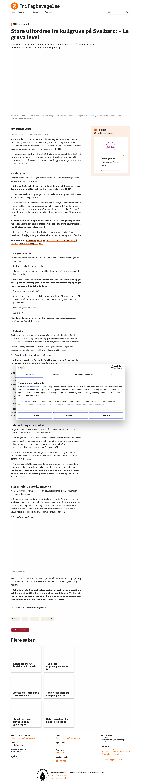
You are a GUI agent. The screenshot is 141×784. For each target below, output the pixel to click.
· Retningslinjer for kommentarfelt (115, 751)
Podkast (48, 12)
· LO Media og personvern (111, 759)
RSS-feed (59, 745)
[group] (111, 155)
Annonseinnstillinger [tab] (84, 374)
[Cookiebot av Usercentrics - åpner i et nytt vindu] (112, 367)
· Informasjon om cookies (111, 757)
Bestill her (60, 752)
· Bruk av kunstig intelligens (112, 754)
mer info (27, 401)
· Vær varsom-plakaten (60, 778)
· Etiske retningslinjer (110, 749)
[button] (123, 155)
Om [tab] (111, 374)
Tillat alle (106, 415)
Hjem (13, 12)
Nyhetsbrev (37, 12)
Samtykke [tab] (29, 374)
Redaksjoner (24, 12)
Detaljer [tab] (56, 374)
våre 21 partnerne (31, 387)
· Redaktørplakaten (59, 775)
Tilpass (70, 415)
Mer (56, 12)
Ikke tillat (35, 415)
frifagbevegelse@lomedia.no (23, 738)
